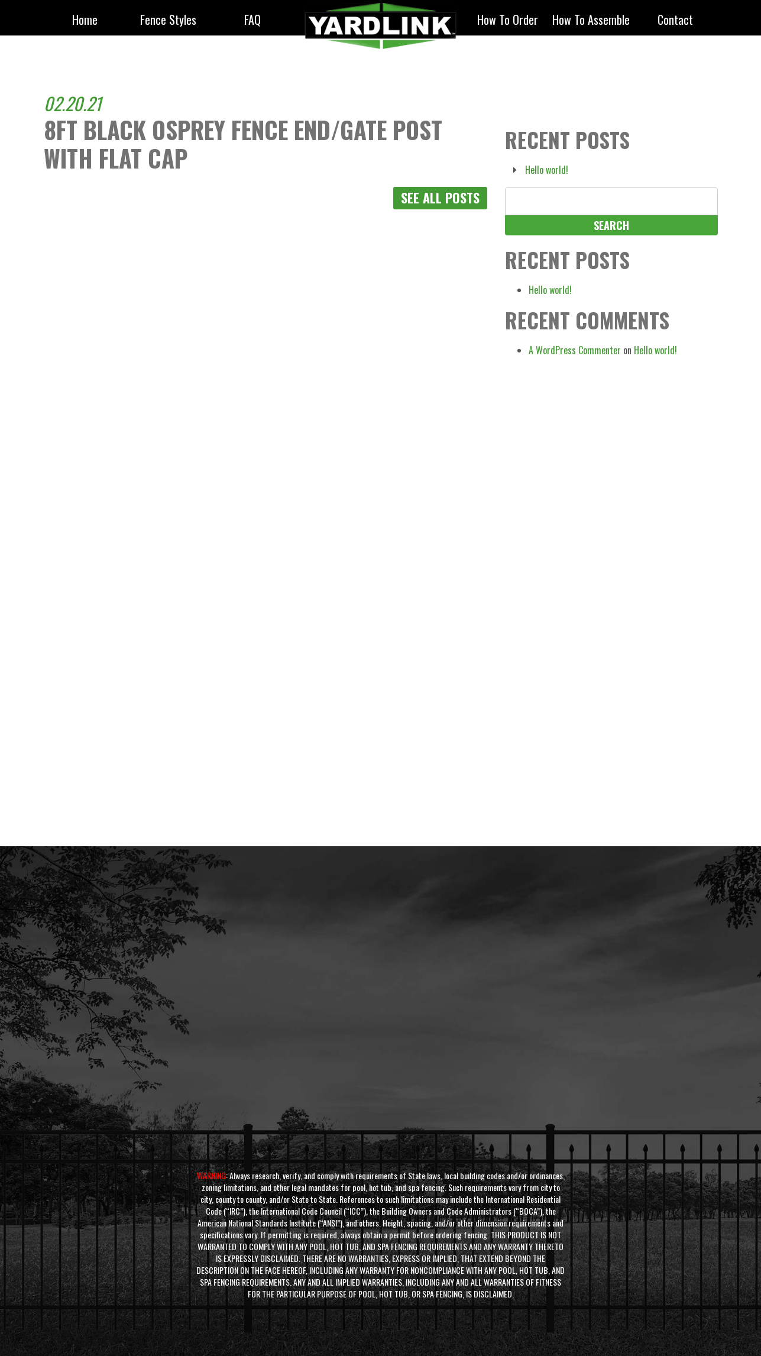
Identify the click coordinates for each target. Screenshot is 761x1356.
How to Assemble (591, 20)
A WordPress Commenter (575, 350)
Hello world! (546, 170)
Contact (675, 20)
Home (85, 20)
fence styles (168, 20)
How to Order (507, 20)
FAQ (252, 20)
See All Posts (440, 198)
